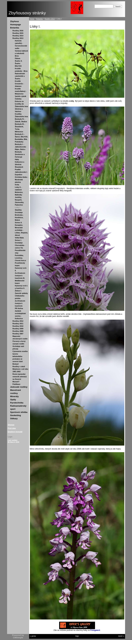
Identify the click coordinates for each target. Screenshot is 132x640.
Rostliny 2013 (18, 38)
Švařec (17, 63)
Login (10, 437)
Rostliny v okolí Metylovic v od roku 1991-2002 (20, 369)
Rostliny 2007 (18, 334)
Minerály (14, 396)
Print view (12, 428)
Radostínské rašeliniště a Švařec (20, 76)
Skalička (18, 210)
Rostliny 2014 (18, 36)
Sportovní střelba (19, 412)
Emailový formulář (15, 432)
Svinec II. (18, 222)
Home (32, 19)
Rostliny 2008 (18, 331)
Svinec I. (18, 240)
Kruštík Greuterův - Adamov (19, 83)
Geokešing (15, 415)
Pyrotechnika (16, 403)
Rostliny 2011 (18, 323)
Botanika (14, 28)
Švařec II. (18, 61)
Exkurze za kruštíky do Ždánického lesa (21, 103)
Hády (17, 159)
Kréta (17, 185)
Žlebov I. (18, 291)
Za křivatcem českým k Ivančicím (20, 303)
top (77, 636)
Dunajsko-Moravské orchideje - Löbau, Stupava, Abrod (21, 230)
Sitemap (11, 425)
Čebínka (18, 99)
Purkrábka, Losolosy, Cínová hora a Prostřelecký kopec (20, 260)
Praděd (18, 169)
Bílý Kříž (18, 66)
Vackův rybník (20, 96)
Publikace (16, 384)
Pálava (17, 58)
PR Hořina (19, 308)
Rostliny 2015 (18, 33)
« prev (33, 636)
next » (121, 636)
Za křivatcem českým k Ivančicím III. (20, 275)
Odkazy (14, 418)
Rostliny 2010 (18, 326)
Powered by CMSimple (18, 636)
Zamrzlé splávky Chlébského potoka (21, 295)
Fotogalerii (95, 630)
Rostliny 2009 (18, 329)
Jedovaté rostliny (19, 387)
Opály (13, 399)
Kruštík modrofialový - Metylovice (20, 91)
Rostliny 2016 (18, 31)
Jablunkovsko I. (21, 172)
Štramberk (19, 167)
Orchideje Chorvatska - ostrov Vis (20, 245)
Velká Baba (19, 238)
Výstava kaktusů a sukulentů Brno (21, 53)
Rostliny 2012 (18, 321)
